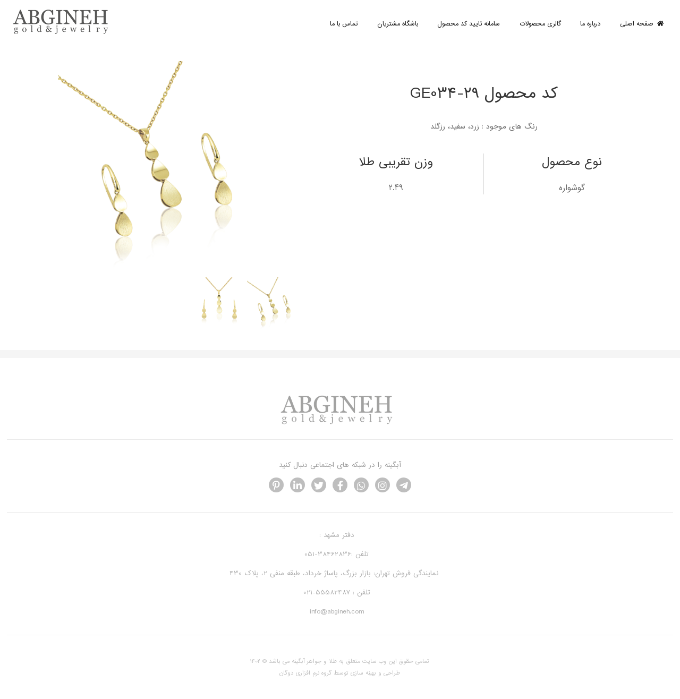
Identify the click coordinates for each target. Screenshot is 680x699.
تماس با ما (344, 24)
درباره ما (590, 24)
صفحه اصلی (642, 24)
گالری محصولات (540, 24)
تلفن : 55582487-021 (336, 592)
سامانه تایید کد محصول (468, 24)
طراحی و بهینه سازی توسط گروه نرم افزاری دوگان (339, 673)
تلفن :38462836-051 (336, 554)
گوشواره (572, 188)
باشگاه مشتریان (397, 24)
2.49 (396, 188)
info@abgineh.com (337, 612)
